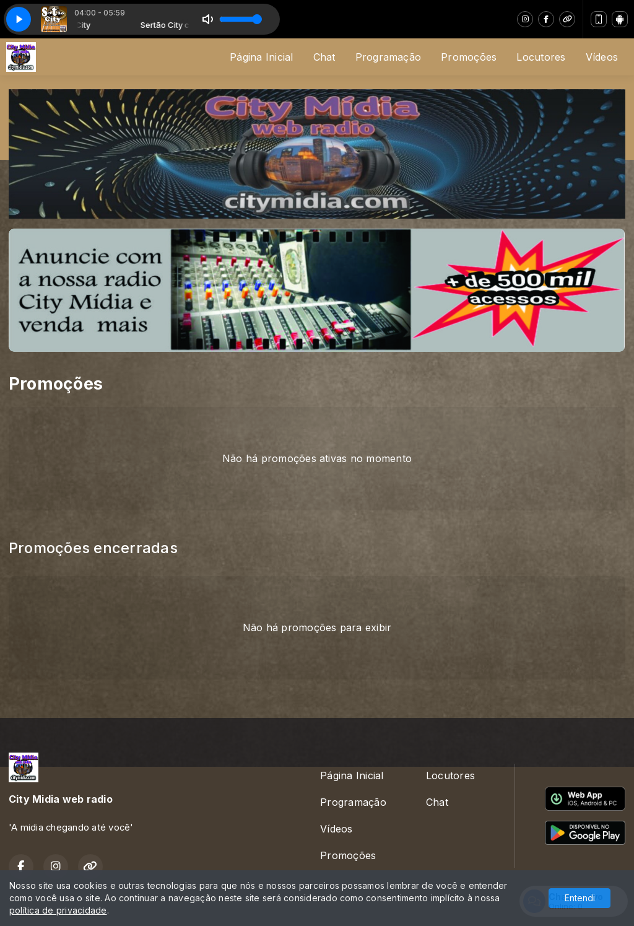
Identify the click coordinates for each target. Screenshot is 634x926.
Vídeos (602, 57)
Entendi (580, 898)
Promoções (469, 57)
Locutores (540, 57)
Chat (324, 57)
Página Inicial (261, 57)
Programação (388, 57)
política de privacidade (58, 910)
